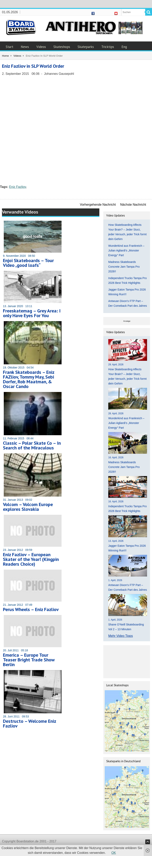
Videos (41, 47)
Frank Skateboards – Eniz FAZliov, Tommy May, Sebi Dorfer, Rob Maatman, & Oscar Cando (28, 379)
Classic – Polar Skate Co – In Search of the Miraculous (32, 445)
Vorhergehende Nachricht (98, 204)
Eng (124, 47)
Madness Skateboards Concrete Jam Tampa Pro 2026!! (124, 266)
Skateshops (61, 47)
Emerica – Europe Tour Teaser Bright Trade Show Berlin (28, 660)
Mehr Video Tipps (120, 636)
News (25, 47)
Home (5, 55)
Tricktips (107, 47)
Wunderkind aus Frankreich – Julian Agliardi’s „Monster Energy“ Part (126, 250)
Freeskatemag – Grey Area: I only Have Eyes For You (32, 313)
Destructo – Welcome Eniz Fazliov (29, 723)
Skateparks (86, 47)
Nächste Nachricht (133, 204)
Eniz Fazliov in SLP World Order (33, 66)
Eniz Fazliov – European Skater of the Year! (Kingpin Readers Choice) (31, 559)
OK (113, 852)
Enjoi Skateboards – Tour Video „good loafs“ (28, 262)
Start (9, 47)
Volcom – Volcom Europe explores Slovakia (28, 506)
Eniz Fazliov (17, 186)
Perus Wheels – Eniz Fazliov (31, 609)
